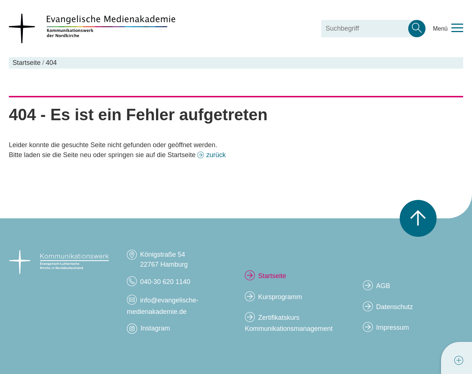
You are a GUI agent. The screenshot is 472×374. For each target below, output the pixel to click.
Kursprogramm (280, 297)
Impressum (392, 327)
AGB (383, 286)
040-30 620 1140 (165, 281)
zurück (216, 155)
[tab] (458, 360)
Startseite (272, 276)
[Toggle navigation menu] (448, 28)
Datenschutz (394, 307)
